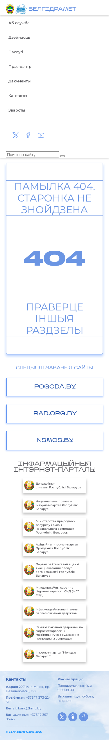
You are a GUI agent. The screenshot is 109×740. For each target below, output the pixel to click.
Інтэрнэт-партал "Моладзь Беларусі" (50, 654)
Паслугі (15, 52)
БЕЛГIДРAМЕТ (52, 9)
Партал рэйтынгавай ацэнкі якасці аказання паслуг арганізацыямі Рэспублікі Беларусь (51, 569)
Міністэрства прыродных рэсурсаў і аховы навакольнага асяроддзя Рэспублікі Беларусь (49, 526)
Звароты (16, 110)
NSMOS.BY (55, 441)
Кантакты (17, 95)
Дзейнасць (19, 37)
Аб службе (19, 22)
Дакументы (19, 81)
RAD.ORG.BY (55, 414)
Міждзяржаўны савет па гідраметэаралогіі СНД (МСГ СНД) (51, 591)
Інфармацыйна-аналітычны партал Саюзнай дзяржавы (51, 611)
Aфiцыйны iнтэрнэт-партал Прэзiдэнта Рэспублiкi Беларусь (51, 548)
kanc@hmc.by (29, 708)
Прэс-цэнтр (19, 66)
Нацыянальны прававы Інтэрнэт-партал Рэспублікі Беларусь (51, 505)
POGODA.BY (55, 387)
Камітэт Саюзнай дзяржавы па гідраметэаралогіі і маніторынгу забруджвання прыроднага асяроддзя (53, 632)
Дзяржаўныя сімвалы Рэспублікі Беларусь (52, 485)
